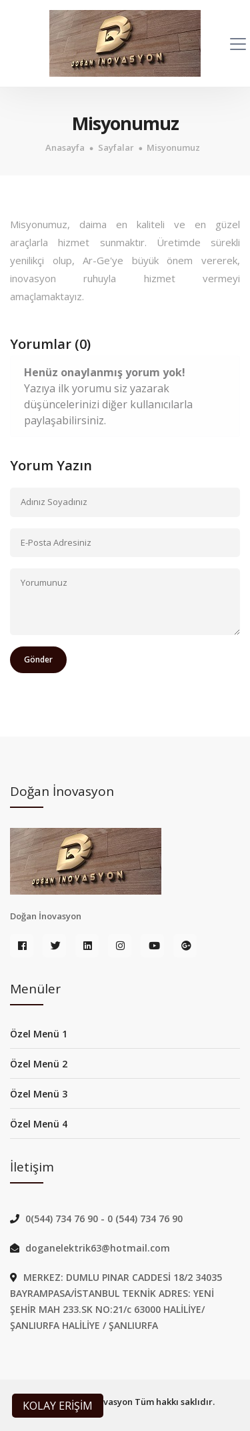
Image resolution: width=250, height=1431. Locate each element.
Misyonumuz (173, 147)
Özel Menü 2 (38, 1063)
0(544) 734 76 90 (63, 1218)
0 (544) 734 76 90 (145, 1218)
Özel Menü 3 (38, 1093)
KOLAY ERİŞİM (58, 1405)
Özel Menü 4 (38, 1123)
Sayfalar (116, 147)
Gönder (38, 659)
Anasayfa (65, 147)
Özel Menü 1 (38, 1033)
